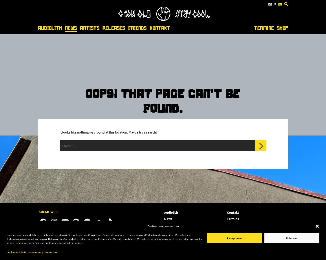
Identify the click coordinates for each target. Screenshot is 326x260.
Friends (137, 28)
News (71, 28)
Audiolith (50, 28)
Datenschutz (35, 252)
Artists (89, 28)
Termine (264, 28)
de (270, 4)
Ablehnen (292, 238)
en (280, 4)
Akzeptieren (235, 238)
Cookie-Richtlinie (16, 252)
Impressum (51, 252)
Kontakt (160, 28)
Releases (114, 28)
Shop (282, 28)
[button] (317, 226)
